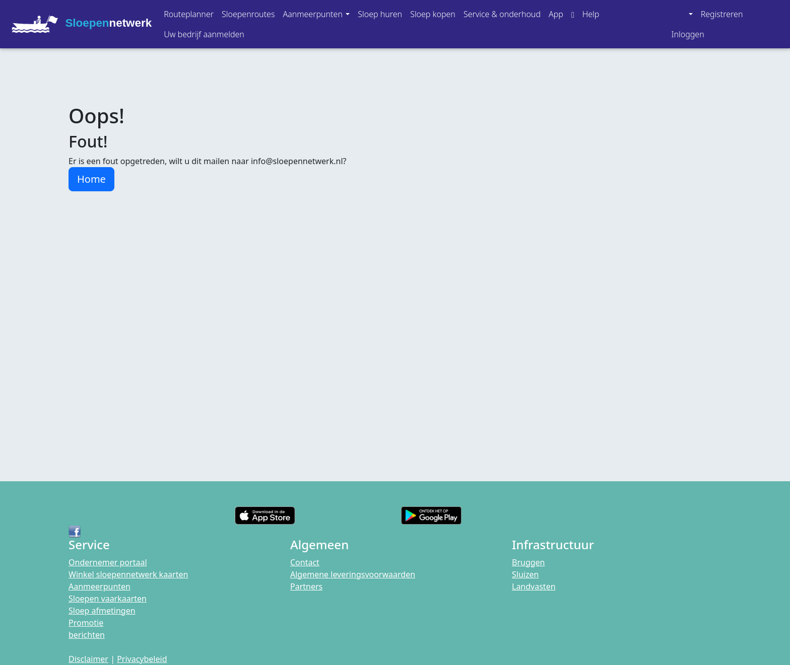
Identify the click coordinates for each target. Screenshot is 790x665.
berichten (87, 634)
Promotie (86, 622)
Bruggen (528, 562)
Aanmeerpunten (99, 586)
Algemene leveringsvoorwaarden (352, 574)
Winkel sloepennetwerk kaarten (128, 574)
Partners (306, 586)
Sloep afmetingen (102, 610)
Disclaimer (88, 658)
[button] (316, 14)
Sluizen (525, 574)
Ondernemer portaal (108, 562)
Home (91, 179)
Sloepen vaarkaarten (108, 598)
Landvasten (534, 586)
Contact (304, 562)
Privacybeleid (142, 658)
